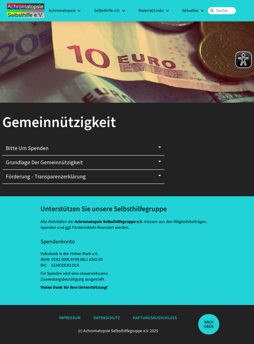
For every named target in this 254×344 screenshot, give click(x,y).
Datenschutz (107, 318)
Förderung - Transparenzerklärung (46, 176)
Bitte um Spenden (27, 148)
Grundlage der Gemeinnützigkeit (44, 162)
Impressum (69, 318)
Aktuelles (193, 10)
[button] (83, 148)
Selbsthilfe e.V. (109, 10)
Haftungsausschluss (156, 318)
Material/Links (153, 10)
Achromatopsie (64, 10)
